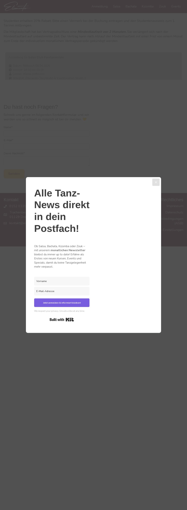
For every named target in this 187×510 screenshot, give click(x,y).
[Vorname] (61, 281)
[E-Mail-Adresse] (61, 291)
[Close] (156, 182)
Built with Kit (62, 319)
